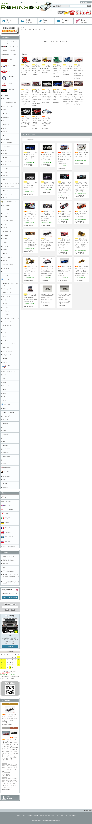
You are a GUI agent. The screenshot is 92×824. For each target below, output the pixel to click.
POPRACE (5, 445)
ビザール (5, 242)
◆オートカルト (7, 139)
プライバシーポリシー (61, 815)
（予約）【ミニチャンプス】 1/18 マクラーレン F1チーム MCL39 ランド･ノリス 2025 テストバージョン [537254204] (30, 242)
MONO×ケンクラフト (8, 434)
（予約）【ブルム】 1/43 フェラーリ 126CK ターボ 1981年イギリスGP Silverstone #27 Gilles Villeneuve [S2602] (30, 298)
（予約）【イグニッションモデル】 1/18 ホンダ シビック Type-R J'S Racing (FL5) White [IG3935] (30, 185)
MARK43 (5, 430)
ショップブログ (7, 567)
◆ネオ (4, 224)
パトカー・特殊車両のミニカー (11, 546)
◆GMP (4, 389)
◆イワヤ (5, 113)
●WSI (4, 479)
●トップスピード (7, 213)
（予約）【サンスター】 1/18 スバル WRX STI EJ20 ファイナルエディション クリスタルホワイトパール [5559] (46, 94)
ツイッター (14, 643)
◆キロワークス (7, 161)
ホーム (9, 21)
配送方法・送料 (34, 815)
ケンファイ (5, 172)
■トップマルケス (7, 209)
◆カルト (5, 157)
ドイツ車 (28, 29)
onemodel (5, 438)
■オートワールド (7, 146)
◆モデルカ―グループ (8, 322)
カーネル (5, 150)
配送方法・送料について (9, 560)
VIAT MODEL (6, 476)
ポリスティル (6, 268)
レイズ (4, 336)
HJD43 (4, 393)
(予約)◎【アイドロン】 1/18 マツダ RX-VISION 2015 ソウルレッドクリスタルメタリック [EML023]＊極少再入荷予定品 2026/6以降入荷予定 (6, 748)
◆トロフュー (6, 217)
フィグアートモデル (8, 264)
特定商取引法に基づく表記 (47, 815)
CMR (4, 378)
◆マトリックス (7, 311)
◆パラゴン (5, 235)
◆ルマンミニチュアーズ (9, 344)
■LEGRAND (6, 419)
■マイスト (5, 307)
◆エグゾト (5, 135)
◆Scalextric (6, 460)
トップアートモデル (8, 220)
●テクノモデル (6, 206)
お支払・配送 (28, 21)
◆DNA (4, 382)
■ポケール (5, 303)
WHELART (5, 483)
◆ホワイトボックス (8, 300)
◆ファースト (6, 246)
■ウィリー (5, 120)
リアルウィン (6, 340)
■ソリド (5, 197)
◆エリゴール (6, 131)
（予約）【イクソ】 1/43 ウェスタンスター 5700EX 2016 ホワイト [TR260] (36, 68)
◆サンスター (6, 175)
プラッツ (5, 260)
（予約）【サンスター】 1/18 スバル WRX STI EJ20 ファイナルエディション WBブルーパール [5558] (57, 94)
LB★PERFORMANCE (8, 412)
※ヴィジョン (6, 117)
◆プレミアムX (6, 253)
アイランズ (5, 95)
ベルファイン (6, 275)
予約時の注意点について (9, 571)
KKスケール (6, 408)
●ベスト (5, 271)
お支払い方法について (8, 556)
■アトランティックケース (9, 102)
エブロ (4, 128)
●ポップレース (6, 296)
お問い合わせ (64, 21)
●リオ (4, 329)
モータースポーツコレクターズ (11, 318)
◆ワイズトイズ (7, 355)
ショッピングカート (83, 21)
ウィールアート (7, 124)
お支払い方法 (25, 815)
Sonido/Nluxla (6, 456)
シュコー (5, 179)
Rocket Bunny (6, 452)
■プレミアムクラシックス (9, 257)
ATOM (9, 798)
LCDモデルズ (6, 416)
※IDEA (4, 400)
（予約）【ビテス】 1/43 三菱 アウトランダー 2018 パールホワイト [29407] (26, 120)
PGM (4, 441)
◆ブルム (5, 249)
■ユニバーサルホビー (8, 351)
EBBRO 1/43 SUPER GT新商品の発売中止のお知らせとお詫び (11, 576)
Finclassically (6, 386)
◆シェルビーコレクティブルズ (11, 183)
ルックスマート (7, 333)
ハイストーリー (7, 231)
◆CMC (4, 375)
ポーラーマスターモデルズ (9, 50)
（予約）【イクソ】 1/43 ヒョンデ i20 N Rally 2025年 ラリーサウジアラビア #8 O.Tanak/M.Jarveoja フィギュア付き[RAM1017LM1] (37, 96)
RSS (8, 796)
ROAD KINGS (6, 449)
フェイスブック (6, 643)
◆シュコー (5, 190)
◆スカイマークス (7, 194)
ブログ (46, 21)
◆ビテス (5, 239)
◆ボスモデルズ (7, 289)
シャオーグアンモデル (8, 186)
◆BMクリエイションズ (9, 371)
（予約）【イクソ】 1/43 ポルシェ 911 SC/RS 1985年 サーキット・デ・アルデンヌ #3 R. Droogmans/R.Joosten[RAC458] (82, 70)
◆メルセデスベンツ (38, 29)
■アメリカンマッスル (8, 106)
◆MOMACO (6, 423)
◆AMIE (5, 362)
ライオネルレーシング (8, 325)
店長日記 (10, 646)
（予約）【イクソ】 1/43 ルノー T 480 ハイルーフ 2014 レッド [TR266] (25, 68)
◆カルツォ (5, 153)
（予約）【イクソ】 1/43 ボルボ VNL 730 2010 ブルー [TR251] (67, 68)
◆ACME (5, 358)
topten (4, 463)
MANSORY (5, 427)
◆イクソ (5, 109)
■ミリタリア (6, 314)
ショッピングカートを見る (10, 597)
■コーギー (5, 168)
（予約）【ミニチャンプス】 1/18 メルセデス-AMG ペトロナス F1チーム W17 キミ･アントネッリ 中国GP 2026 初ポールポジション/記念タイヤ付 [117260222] (64, 187)
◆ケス (4, 164)
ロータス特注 (6, 347)
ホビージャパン (7, 292)
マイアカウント (86, 2)
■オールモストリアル (8, 142)
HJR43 (4, 397)
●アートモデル (6, 99)
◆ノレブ (5, 228)
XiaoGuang (5, 487)
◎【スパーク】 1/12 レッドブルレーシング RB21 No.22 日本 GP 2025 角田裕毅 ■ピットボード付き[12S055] (47, 242)
